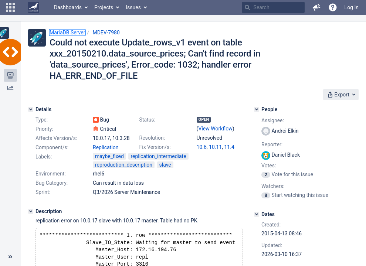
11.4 (229, 147)
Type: (41, 120)
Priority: (44, 129)
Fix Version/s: (155, 147)
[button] (10, 7)
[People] (256, 109)
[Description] (30, 211)
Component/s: (51, 147)
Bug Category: (51, 183)
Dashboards (68, 7)
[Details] (30, 109)
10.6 (202, 147)
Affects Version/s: (56, 138)
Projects (103, 7)
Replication (105, 147)
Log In (352, 7)
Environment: (50, 174)
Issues (133, 7)
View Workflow (216, 129)
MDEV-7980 (105, 32)
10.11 (215, 147)
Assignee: (272, 120)
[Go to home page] (33, 7)
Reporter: (271, 144)
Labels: (43, 157)
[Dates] (256, 214)
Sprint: (42, 192)
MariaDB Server (67, 32)
